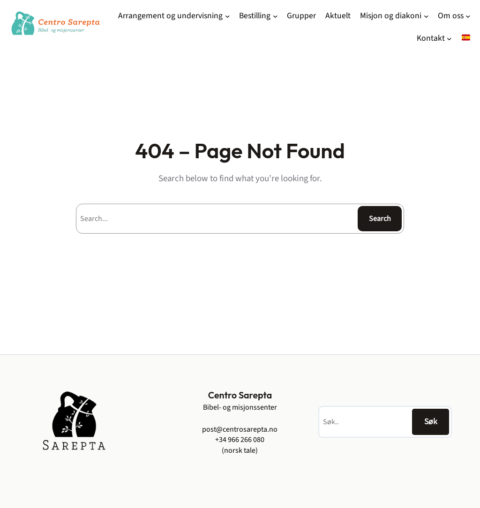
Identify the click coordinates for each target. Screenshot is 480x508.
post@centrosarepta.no (240, 429)
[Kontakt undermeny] (449, 38)
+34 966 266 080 (239, 439)
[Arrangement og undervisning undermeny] (227, 16)
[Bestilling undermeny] (275, 16)
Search (380, 219)
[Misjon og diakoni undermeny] (426, 16)
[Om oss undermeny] (468, 16)
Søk (430, 421)
